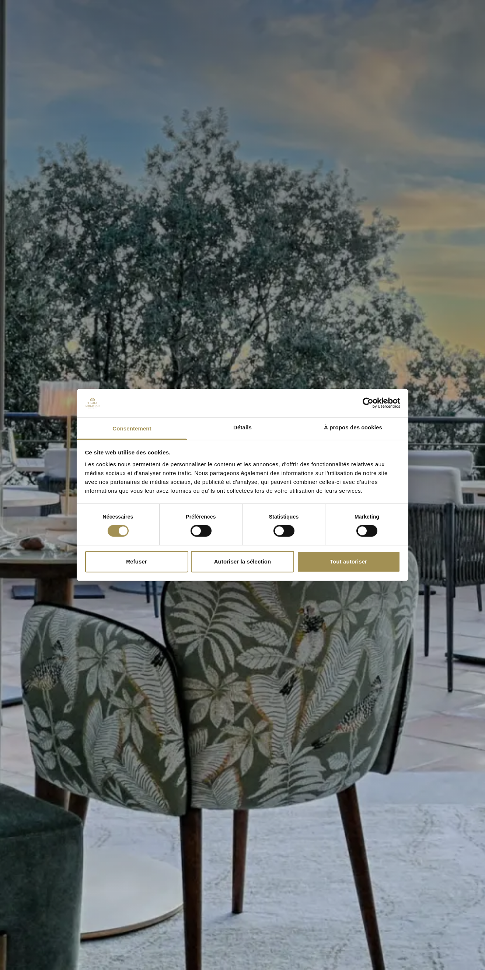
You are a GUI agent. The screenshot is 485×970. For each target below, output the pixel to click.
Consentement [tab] (131, 428)
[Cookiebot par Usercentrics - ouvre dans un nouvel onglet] (368, 403)
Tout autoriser (348, 561)
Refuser (136, 561)
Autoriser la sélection (242, 561)
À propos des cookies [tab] (353, 427)
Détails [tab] (242, 427)
